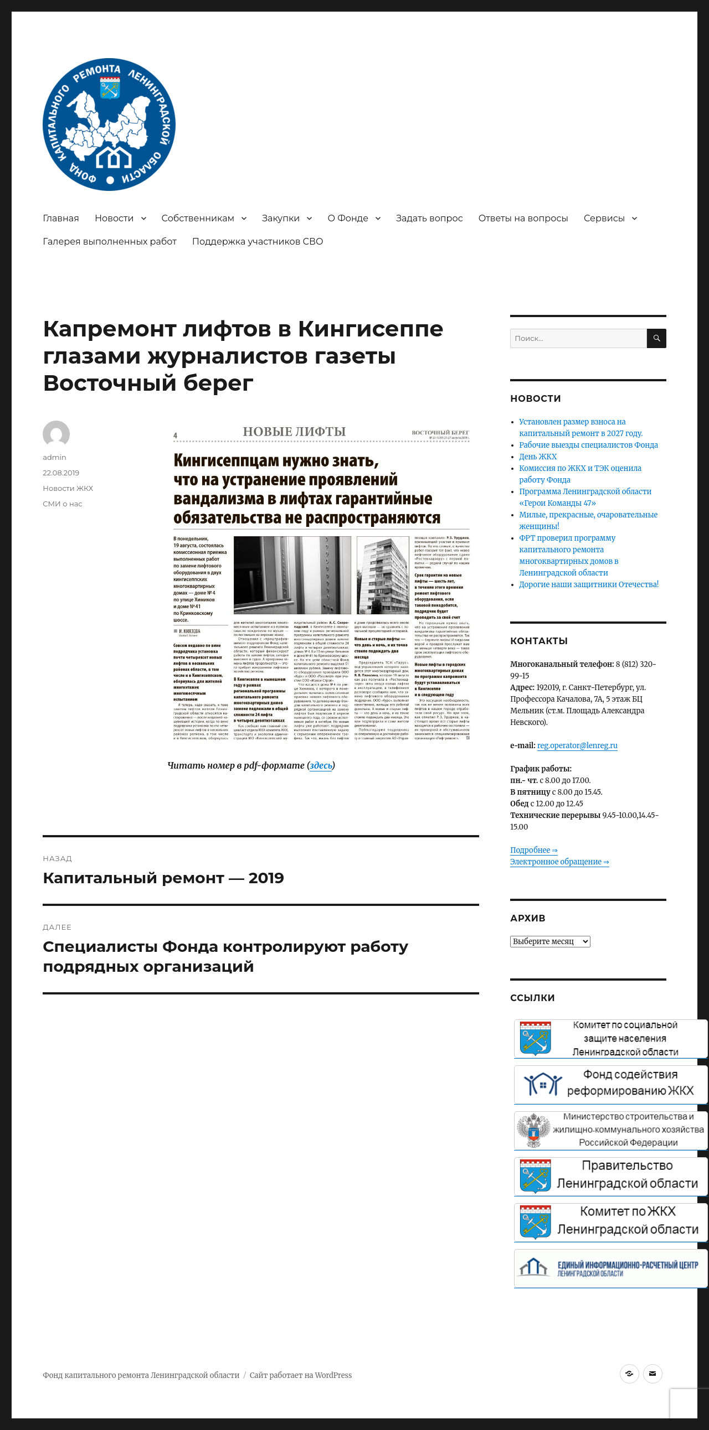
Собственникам (198, 218)
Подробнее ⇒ (534, 850)
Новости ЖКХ (68, 488)
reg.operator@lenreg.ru (577, 745)
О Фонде (347, 218)
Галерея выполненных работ (110, 241)
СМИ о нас (62, 503)
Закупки (281, 218)
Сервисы (604, 218)
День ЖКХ (538, 457)
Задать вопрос (429, 218)
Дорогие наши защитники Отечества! (589, 584)
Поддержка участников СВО (257, 241)
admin (54, 457)
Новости (114, 218)
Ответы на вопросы (523, 218)
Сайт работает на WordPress (301, 1375)
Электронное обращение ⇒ (559, 862)
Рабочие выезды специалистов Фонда (589, 445)
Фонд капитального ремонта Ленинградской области (141, 1375)
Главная (61, 218)
